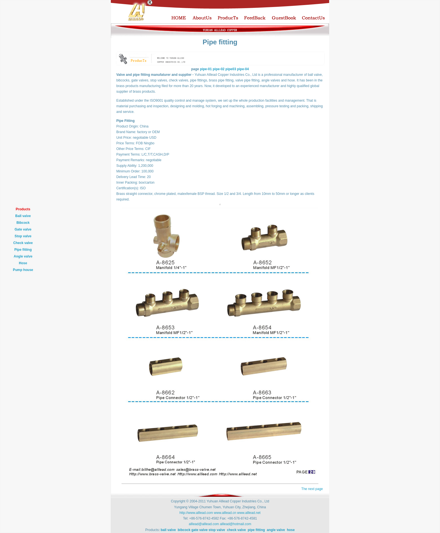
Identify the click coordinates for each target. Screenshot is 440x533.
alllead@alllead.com (204, 524)
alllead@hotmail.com (235, 524)
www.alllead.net (248, 513)
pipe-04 (243, 69)
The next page (312, 489)
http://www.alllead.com (196, 513)
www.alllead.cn (225, 513)
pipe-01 (206, 69)
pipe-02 (219, 69)
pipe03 (231, 69)
